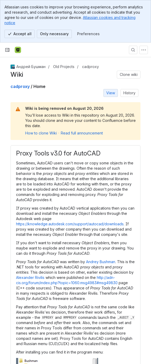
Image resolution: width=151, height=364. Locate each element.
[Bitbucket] (18, 50)
